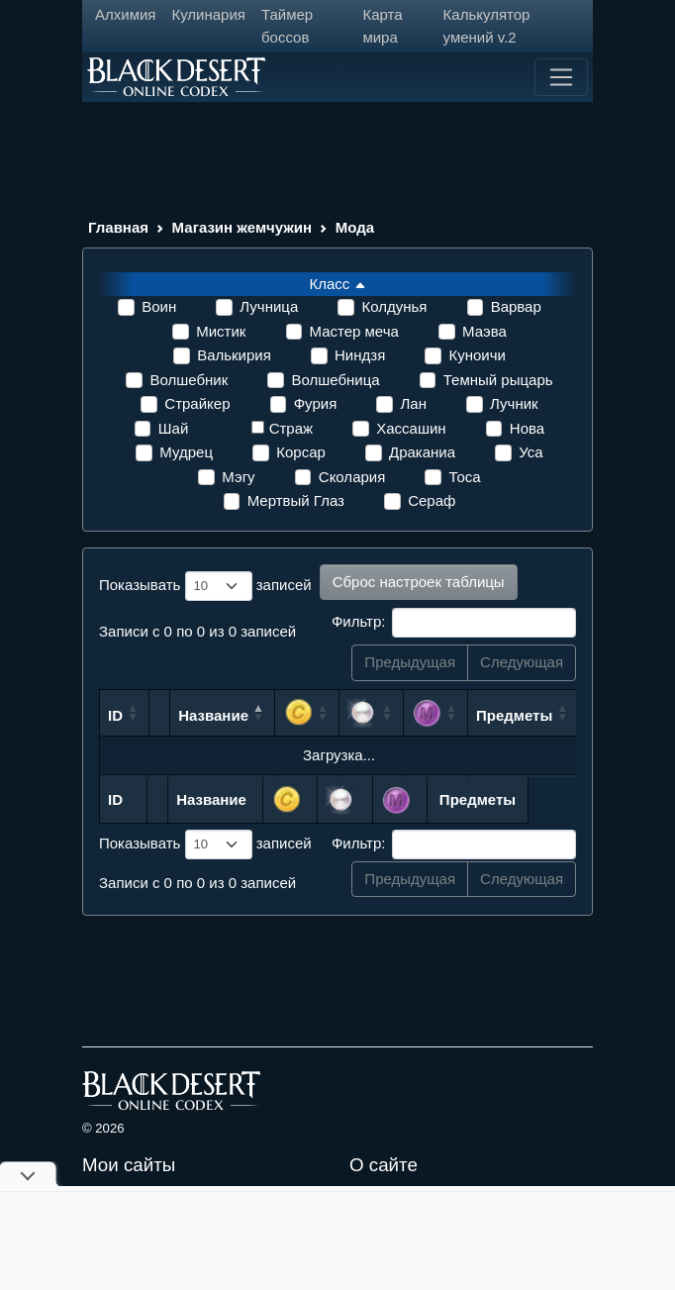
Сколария (352, 476)
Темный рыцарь (498, 379)
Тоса (464, 476)
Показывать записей (205, 586)
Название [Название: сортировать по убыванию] (213, 715)
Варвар (516, 306)
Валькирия (234, 355)
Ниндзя (360, 355)
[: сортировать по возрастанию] (307, 713)
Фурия (316, 403)
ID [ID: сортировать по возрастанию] (115, 715)
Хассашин (410, 428)
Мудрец (186, 452)
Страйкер (197, 403)
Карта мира (382, 26)
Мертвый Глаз (295, 500)
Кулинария (208, 14)
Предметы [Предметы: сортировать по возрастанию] (514, 715)
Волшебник (188, 379)
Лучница (269, 306)
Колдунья (394, 306)
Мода (355, 227)
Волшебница (335, 379)
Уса (530, 452)
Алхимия (125, 14)
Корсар (301, 452)
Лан (413, 403)
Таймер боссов (287, 26)
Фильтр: (454, 623)
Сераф (431, 500)
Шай (173, 428)
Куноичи (476, 355)
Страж (291, 428)
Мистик (220, 331)
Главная (118, 227)
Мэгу (238, 476)
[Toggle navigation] (561, 77)
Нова (527, 428)
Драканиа (422, 452)
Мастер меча (354, 331)
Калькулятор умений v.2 (486, 26)
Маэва (484, 331)
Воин (159, 306)
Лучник (514, 403)
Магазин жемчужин (242, 227)
